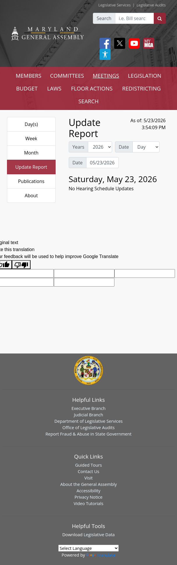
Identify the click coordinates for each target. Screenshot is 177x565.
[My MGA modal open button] (147, 43)
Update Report (31, 167)
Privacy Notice (88, 497)
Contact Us (88, 471)
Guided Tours (88, 465)
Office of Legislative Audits (88, 427)
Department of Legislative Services (88, 421)
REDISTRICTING (141, 88)
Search (104, 18)
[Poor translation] (21, 264)
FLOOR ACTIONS (92, 88)
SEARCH (88, 101)
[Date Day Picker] (102, 162)
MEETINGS (106, 75)
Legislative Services (114, 5)
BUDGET (27, 88)
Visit (88, 478)
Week (31, 138)
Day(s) (31, 124)
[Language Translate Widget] (88, 548)
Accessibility (88, 490)
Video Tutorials (88, 503)
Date (124, 147)
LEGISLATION (144, 75)
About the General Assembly (88, 484)
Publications (31, 181)
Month (31, 153)
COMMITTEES (67, 75)
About (31, 195)
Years (78, 147)
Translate (100, 555)
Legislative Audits (151, 5)
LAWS (54, 88)
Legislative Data (99, 534)
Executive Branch (89, 408)
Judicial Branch (88, 414)
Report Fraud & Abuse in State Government (88, 434)
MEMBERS (28, 75)
